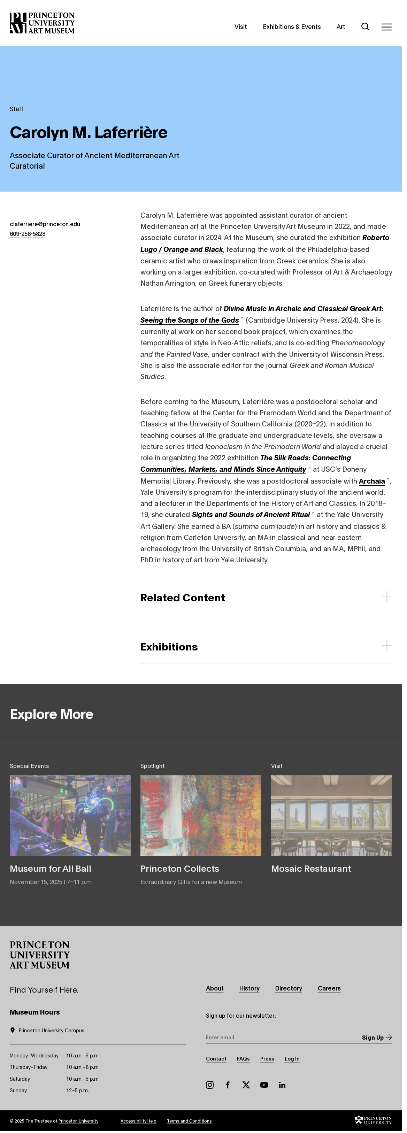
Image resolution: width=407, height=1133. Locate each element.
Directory (288, 988)
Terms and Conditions (189, 1120)
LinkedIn (282, 1085)
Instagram (210, 1085)
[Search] (365, 27)
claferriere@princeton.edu (45, 223)
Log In (292, 1058)
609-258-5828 (27, 233)
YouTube (264, 1085)
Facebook (228, 1085)
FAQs (243, 1058)
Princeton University (78, 1120)
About (215, 988)
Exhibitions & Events (292, 26)
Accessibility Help (138, 1120)
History (249, 988)
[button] (40, 955)
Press (267, 1058)
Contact (216, 1058)
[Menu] (386, 27)
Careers (329, 988)
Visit (241, 26)
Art (341, 26)
